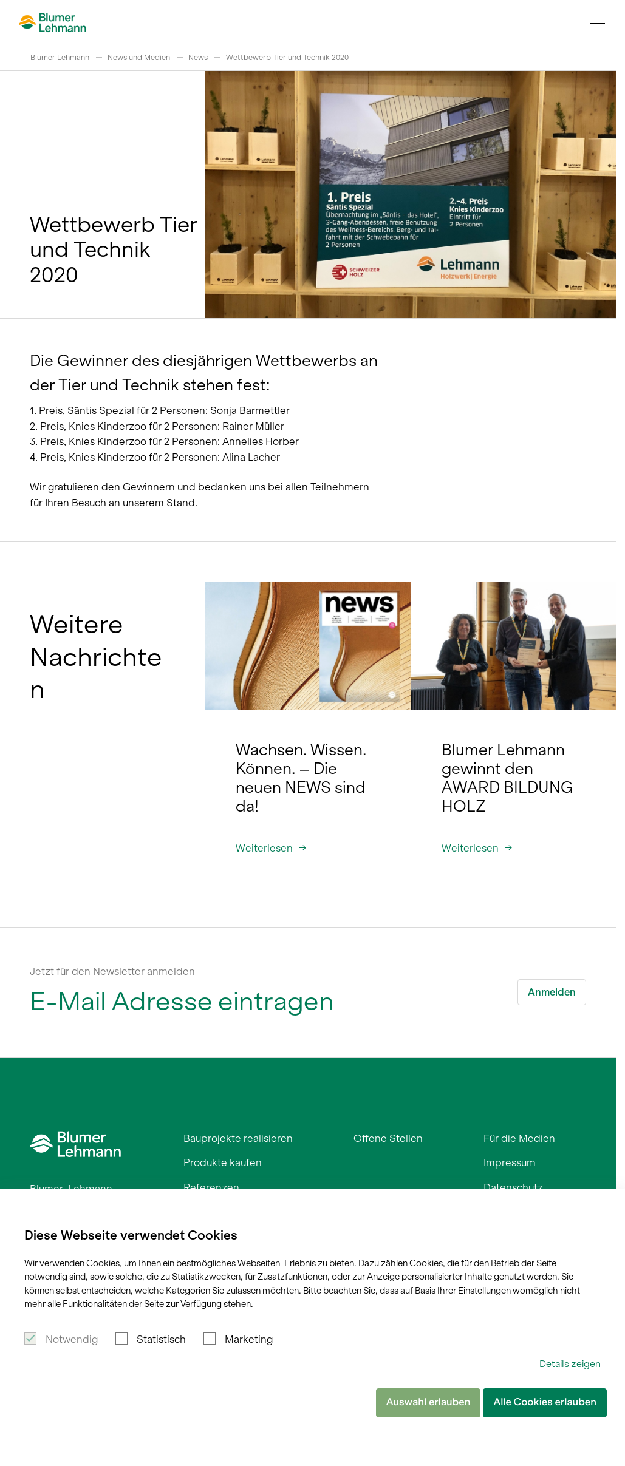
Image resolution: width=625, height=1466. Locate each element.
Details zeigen (570, 1363)
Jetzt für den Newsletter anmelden (112, 971)
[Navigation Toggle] (597, 23)
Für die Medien (519, 1138)
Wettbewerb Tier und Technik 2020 (287, 57)
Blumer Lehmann (59, 57)
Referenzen (211, 1187)
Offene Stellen (388, 1138)
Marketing (249, 1339)
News (198, 57)
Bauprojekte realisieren (238, 1138)
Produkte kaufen (222, 1162)
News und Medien (139, 57)
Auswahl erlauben (428, 1402)
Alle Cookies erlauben (544, 1402)
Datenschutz (513, 1187)
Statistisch (161, 1339)
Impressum (509, 1162)
